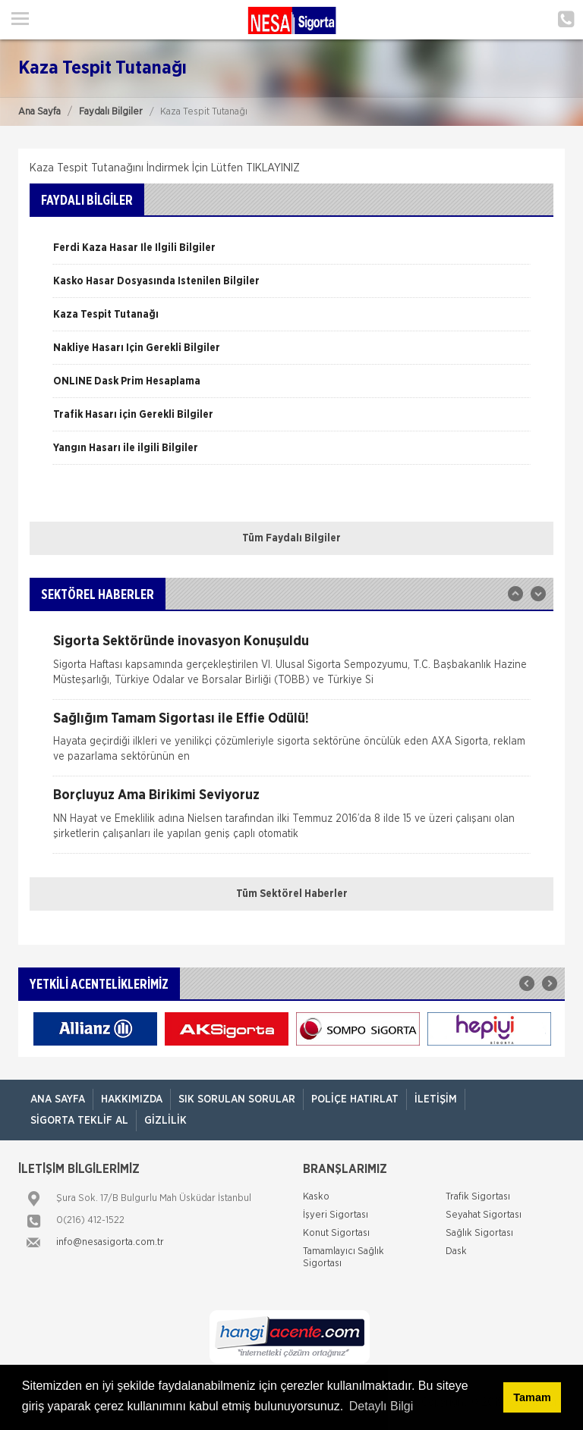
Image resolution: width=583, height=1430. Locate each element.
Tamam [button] (531, 1397)
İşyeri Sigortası (335, 1215)
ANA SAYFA (57, 1099)
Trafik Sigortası (478, 1197)
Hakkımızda (131, 1099)
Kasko (316, 1197)
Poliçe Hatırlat (355, 1099)
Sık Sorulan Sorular (236, 1099)
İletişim (435, 1099)
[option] (291, 253)
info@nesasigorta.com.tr (110, 1242)
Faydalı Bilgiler (111, 112)
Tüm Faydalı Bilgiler (291, 538)
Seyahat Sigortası (484, 1215)
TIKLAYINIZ (273, 168)
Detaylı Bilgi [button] (381, 1406)
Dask (456, 1251)
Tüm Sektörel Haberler (292, 894)
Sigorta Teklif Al (79, 1120)
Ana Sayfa (39, 112)
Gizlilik (165, 1120)
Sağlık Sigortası (479, 1233)
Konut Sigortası (336, 1233)
